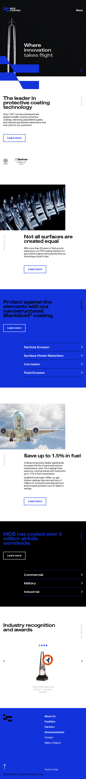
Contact (49, 737)
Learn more (14, 137)
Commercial (53, 574)
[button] (39, 645)
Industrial (53, 591)
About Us (50, 716)
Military (53, 583)
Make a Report (53, 742)
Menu (79, 10)
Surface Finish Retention (53, 355)
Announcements (54, 732)
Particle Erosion (53, 347)
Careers (50, 726)
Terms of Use (51, 769)
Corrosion (53, 364)
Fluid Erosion (53, 372)
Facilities (50, 721)
